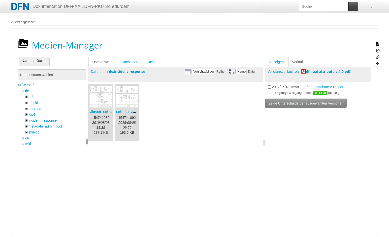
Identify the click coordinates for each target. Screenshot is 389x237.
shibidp (34, 132)
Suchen (152, 62)
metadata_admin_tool (45, 126)
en (27, 138)
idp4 (32, 114)
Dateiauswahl (102, 62)
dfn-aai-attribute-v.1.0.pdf (328, 71)
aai (31, 97)
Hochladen (130, 62)
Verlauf (297, 62)
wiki (28, 144)
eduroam (35, 109)
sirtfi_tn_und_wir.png (133, 111)
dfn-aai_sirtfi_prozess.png (111, 111)
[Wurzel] (28, 85)
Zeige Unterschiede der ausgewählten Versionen (305, 103)
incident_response (43, 120)
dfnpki (33, 103)
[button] (369, 6)
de (27, 91)
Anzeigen (276, 62)
